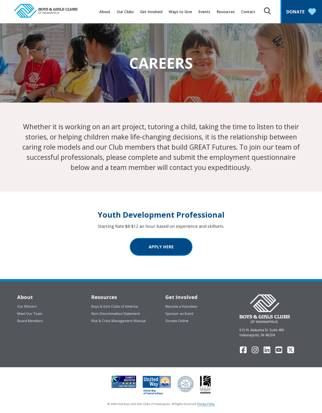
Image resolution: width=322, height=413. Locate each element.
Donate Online (176, 320)
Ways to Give (180, 11)
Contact (248, 11)
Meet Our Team (29, 313)
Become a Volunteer (181, 306)
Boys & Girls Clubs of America (114, 306)
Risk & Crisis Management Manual (118, 320)
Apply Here (161, 247)
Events (204, 11)
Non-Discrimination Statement (115, 313)
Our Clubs (125, 11)
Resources (226, 11)
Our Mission (27, 306)
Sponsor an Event (179, 313)
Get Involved (151, 11)
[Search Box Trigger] (267, 11)
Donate (302, 12)
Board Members (30, 320)
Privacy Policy (206, 404)
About (104, 11)
